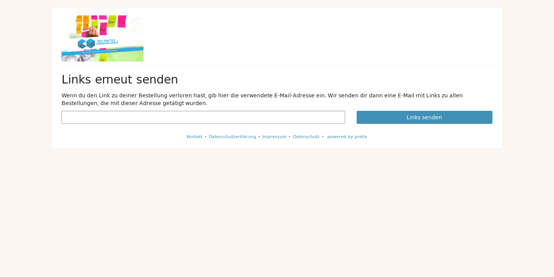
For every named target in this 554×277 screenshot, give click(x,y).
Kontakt (194, 136)
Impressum (274, 136)
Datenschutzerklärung (232, 136)
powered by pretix (347, 136)
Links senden (424, 117)
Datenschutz (306, 136)
